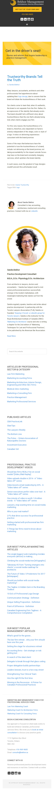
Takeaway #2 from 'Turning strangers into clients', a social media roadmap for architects (25, 567)
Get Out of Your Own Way (27, 9)
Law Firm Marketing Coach (17, 706)
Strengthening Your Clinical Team (21, 674)
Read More (11, 336)
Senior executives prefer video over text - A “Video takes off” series (26, 493)
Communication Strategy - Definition (23, 598)
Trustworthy (24, 185)
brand (18, 185)
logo (18, 187)
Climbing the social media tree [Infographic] (26, 560)
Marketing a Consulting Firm (19, 393)
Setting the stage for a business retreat (24, 646)
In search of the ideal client (19, 657)
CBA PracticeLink (14, 421)
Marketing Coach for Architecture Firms (22, 710)
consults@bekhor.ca (20, 752)
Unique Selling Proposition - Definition (23, 602)
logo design (22, 96)
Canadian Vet (13, 449)
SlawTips (11, 425)
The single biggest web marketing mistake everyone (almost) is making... (26, 555)
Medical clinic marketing (18, 389)
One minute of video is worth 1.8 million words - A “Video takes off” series (24, 499)
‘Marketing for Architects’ (17, 322)
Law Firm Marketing (15, 374)
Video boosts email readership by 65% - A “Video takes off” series (25, 486)
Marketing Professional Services (21, 401)
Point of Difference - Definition (20, 606)
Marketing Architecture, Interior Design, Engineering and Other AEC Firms (24, 383)
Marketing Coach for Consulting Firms (22, 714)
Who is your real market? (18, 511)
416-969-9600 (27, 14)
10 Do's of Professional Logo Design (23, 593)
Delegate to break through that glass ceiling (26, 661)
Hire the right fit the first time (20, 678)
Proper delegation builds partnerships (23, 665)
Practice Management (17, 397)
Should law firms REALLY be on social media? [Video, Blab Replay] (23, 473)
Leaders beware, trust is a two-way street (25, 670)
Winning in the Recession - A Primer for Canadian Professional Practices (24, 683)
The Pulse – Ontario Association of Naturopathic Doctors (22, 439)
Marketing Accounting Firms (19, 378)
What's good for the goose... (19, 635)
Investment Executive (17, 445)
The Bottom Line (14, 434)
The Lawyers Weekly (16, 430)
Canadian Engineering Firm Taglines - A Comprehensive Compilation (24, 611)
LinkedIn (34, 211)
